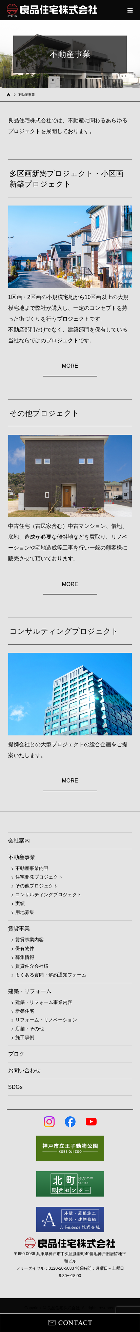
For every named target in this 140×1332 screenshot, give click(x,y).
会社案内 (19, 840)
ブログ (16, 1054)
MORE (70, 366)
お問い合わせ (24, 1070)
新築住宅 (24, 1011)
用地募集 (24, 912)
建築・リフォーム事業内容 (43, 1002)
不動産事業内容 (31, 868)
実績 (20, 903)
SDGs (15, 1087)
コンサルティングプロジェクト (48, 894)
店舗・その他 (29, 1028)
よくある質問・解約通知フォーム (50, 974)
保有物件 (24, 948)
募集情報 (24, 957)
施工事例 (24, 1037)
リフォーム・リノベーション (46, 1020)
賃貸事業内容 (29, 939)
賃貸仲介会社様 (31, 966)
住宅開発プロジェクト (39, 877)
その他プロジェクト (36, 885)
